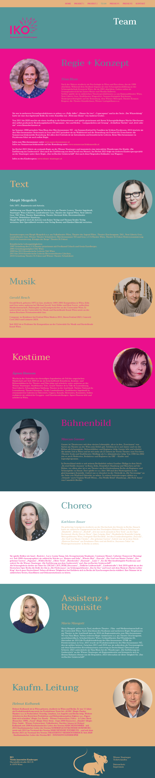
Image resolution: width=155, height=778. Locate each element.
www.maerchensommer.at (57, 142)
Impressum (118, 767)
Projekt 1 (79, 3)
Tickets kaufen (120, 759)
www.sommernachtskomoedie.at (83, 144)
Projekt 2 (92, 3)
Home (68, 3)
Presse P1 (114, 3)
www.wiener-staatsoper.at (49, 158)
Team (103, 3)
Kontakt (140, 3)
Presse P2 (127, 3)
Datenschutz (119, 764)
